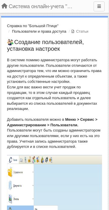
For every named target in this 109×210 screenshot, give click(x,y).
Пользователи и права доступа (39, 31)
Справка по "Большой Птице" (32, 26)
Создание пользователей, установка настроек (45, 45)
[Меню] (99, 6)
